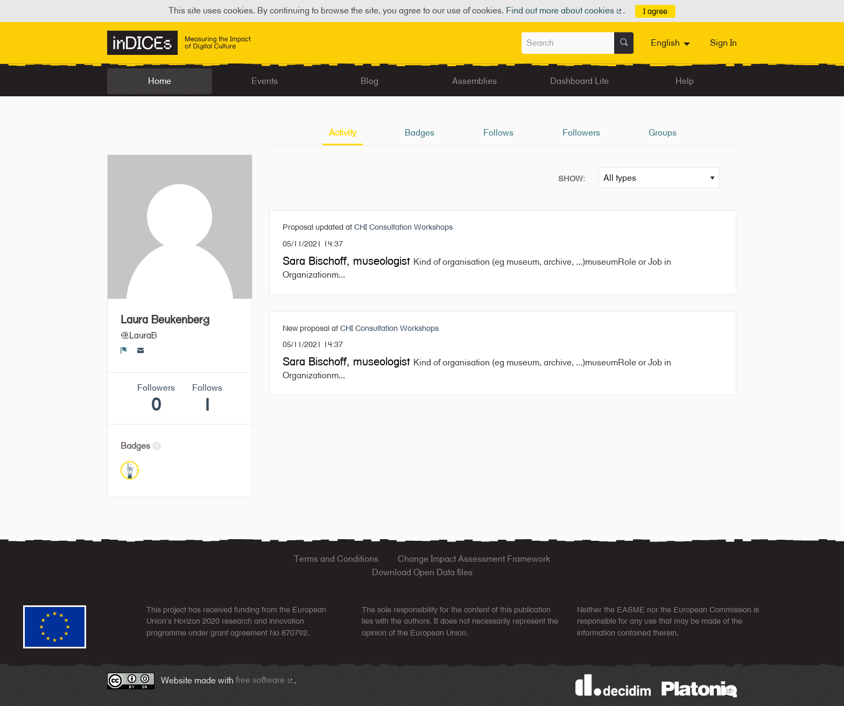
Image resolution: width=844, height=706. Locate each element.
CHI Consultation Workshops (403, 226)
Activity (342, 133)
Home (159, 81)
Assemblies (474, 81)
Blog (369, 81)
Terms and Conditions (336, 559)
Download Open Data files (422, 572)
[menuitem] (672, 43)
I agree (655, 11)
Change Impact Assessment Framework (474, 559)
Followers (581, 133)
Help (685, 81)
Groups (663, 133)
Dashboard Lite (579, 81)
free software (265, 680)
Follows (498, 133)
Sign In (723, 43)
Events (264, 81)
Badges (419, 133)
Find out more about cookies (564, 10)
